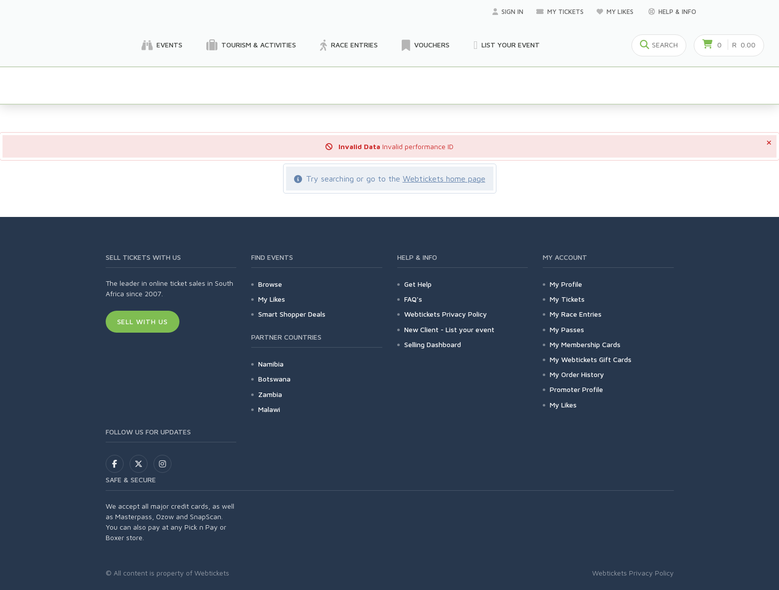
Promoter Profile (576, 389)
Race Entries (349, 45)
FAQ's (413, 299)
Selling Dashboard (432, 344)
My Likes (616, 11)
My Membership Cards (585, 344)
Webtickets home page (444, 178)
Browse (270, 284)
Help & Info (672, 11)
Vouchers (426, 45)
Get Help (418, 284)
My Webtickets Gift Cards (590, 359)
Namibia (271, 364)
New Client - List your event (449, 329)
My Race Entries (576, 314)
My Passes (567, 329)
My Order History (577, 374)
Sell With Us (142, 321)
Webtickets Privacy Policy (445, 314)
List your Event (506, 45)
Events (162, 45)
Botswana (274, 379)
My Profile (566, 284)
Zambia (270, 394)
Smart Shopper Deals (291, 314)
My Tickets (560, 11)
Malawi (269, 409)
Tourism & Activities (251, 45)
